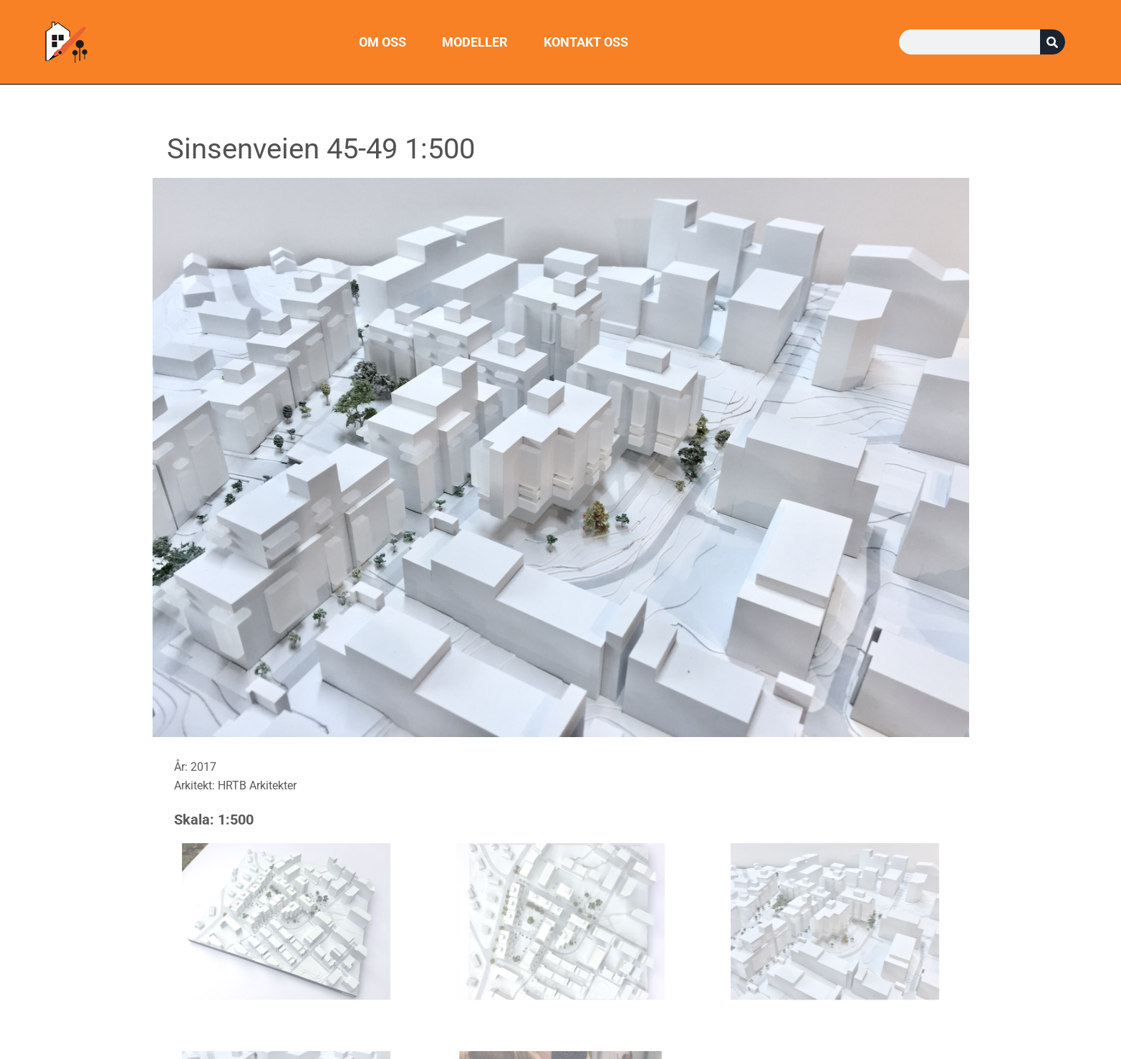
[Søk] (1052, 41)
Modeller (475, 42)
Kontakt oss (586, 42)
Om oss (382, 42)
